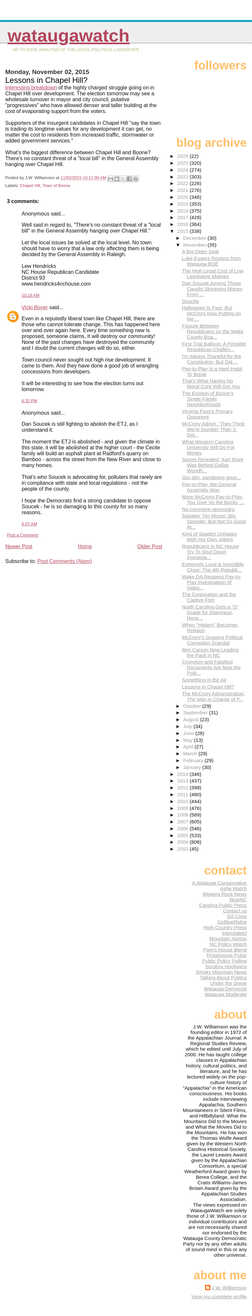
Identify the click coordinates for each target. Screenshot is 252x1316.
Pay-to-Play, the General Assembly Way (209, 487)
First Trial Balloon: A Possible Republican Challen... (214, 346)
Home (85, 546)
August (191, 719)
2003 (183, 849)
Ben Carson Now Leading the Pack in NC (210, 652)
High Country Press (225, 927)
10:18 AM (30, 295)
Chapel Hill (30, 185)
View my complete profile (219, 1296)
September (196, 712)
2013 (183, 780)
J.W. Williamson (229, 1287)
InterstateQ (234, 933)
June (189, 733)
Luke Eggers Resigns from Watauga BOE (211, 261)
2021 (183, 190)
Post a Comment (22, 535)
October (192, 706)
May (188, 740)
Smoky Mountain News (221, 972)
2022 (183, 183)
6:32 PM (29, 400)
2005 (183, 835)
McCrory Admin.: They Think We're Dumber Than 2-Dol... (213, 429)
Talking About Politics (223, 977)
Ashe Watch (233, 888)
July (188, 726)
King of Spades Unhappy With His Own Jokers (209, 536)
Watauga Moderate (225, 994)
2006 (183, 828)
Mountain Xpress (228, 938)
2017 (183, 217)
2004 (183, 842)
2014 (183, 774)
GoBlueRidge (232, 922)
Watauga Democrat (225, 988)
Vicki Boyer (35, 307)
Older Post (149, 546)
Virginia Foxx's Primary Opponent (207, 414)
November (195, 245)
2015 (183, 231)
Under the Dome (228, 983)
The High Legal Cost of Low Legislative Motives (212, 273)
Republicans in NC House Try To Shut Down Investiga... (210, 551)
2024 (183, 170)
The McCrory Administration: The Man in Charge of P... (213, 696)
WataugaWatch (69, 36)
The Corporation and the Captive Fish (209, 597)
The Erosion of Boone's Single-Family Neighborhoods (207, 398)
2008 (183, 815)
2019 (183, 204)
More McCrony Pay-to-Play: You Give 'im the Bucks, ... (213, 499)
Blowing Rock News (225, 894)
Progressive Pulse (227, 955)
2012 (183, 787)
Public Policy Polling (224, 961)
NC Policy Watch (228, 944)
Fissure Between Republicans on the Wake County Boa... (212, 331)
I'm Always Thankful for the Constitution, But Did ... (211, 359)
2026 (183, 156)
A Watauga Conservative (219, 883)
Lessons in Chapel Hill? (208, 686)
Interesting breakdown (31, 87)
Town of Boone (57, 185)
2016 (183, 224)
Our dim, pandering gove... (211, 477)
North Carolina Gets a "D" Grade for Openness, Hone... (210, 612)
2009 (183, 808)
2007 (183, 821)
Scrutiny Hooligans (226, 966)
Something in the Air (204, 680)
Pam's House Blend (225, 949)
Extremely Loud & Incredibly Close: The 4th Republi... (213, 567)
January (192, 767)
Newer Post (18, 546)
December (195, 238)
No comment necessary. (208, 509)
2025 (183, 163)
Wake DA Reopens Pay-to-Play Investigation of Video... (211, 582)
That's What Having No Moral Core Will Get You (211, 383)
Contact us (235, 910)
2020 (183, 197)
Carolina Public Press (223, 905)
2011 (183, 794)
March (190, 753)
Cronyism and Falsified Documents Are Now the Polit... (211, 667)
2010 (183, 801)
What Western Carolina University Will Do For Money (208, 447)
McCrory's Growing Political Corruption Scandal (212, 640)
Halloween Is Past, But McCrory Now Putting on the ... (211, 313)
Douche (190, 301)
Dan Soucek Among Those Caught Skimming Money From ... (212, 288)
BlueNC (238, 899)
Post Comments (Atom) (64, 561)
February (193, 760)
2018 (183, 211)
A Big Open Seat (200, 251)
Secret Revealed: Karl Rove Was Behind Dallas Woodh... (212, 465)
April (189, 746)
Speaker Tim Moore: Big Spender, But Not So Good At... (214, 521)
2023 (183, 176)
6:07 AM (29, 523)
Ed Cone (237, 916)
